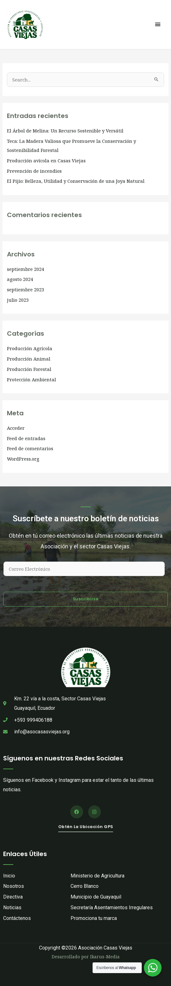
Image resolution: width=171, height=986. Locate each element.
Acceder (16, 428)
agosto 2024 (20, 279)
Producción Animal (28, 359)
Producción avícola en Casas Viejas (46, 160)
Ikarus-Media (105, 957)
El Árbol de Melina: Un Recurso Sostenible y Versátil (65, 130)
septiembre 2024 (25, 269)
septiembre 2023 (25, 289)
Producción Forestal (29, 369)
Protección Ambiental (31, 379)
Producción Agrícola (29, 348)
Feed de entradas (26, 438)
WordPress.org (23, 459)
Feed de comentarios (30, 448)
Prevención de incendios (34, 171)
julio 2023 (18, 300)
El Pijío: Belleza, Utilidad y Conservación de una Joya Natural (76, 181)
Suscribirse (86, 599)
